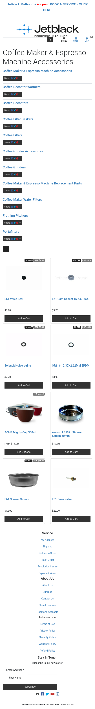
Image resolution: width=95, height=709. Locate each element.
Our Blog (47, 591)
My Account (47, 539)
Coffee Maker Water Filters (22, 199)
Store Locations (47, 605)
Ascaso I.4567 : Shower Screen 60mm (67, 434)
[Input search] (25, 39)
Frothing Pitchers (15, 215)
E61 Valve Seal (14, 299)
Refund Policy (47, 650)
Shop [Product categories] (76, 39)
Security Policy (47, 637)
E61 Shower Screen (17, 499)
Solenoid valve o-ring (18, 365)
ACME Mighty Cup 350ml (20, 432)
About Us (47, 585)
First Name (15, 677)
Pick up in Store (47, 553)
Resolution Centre (47, 566)
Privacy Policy (47, 630)
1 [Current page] (5, 248)
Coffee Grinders (14, 167)
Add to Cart (23, 318)
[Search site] (50, 39)
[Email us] (37, 694)
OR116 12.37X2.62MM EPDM (70, 365)
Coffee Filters (13, 135)
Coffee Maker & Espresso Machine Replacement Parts (42, 183)
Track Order (47, 559)
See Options (23, 452)
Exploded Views (47, 573)
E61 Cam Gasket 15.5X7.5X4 (70, 299)
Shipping (47, 546)
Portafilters (11, 231)
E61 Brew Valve (62, 499)
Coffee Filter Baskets (18, 119)
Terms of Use (47, 624)
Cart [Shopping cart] (88, 39)
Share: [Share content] (11, 78)
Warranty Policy (47, 644)
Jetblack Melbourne (21, 4)
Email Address (15, 669)
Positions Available (47, 611)
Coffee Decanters (15, 103)
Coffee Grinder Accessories (23, 151)
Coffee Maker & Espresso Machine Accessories (37, 71)
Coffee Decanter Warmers (22, 87)
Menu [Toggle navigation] (64, 39)
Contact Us (47, 598)
